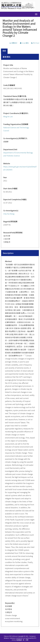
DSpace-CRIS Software (10, 636)
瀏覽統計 (13, 43)
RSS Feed (35, 43)
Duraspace (32, 636)
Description (8, 253)
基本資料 (6, 56)
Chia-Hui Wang (8, 213)
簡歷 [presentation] (4, 50)
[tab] (4, 51)
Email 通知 (24, 43)
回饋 (27, 640)
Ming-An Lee (8, 116)
